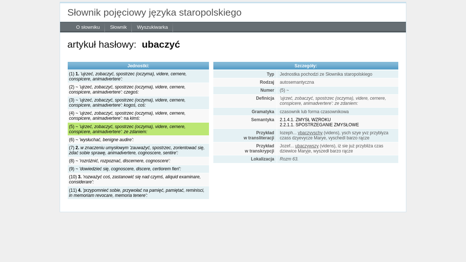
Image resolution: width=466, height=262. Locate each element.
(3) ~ (127, 103)
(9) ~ (125, 168)
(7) (137, 150)
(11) (137, 193)
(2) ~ (127, 89)
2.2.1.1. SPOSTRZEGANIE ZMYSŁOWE (319, 124)
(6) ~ (101, 139)
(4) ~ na (127, 116)
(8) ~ (119, 160)
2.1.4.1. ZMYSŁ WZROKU (305, 119)
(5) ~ (127, 129)
